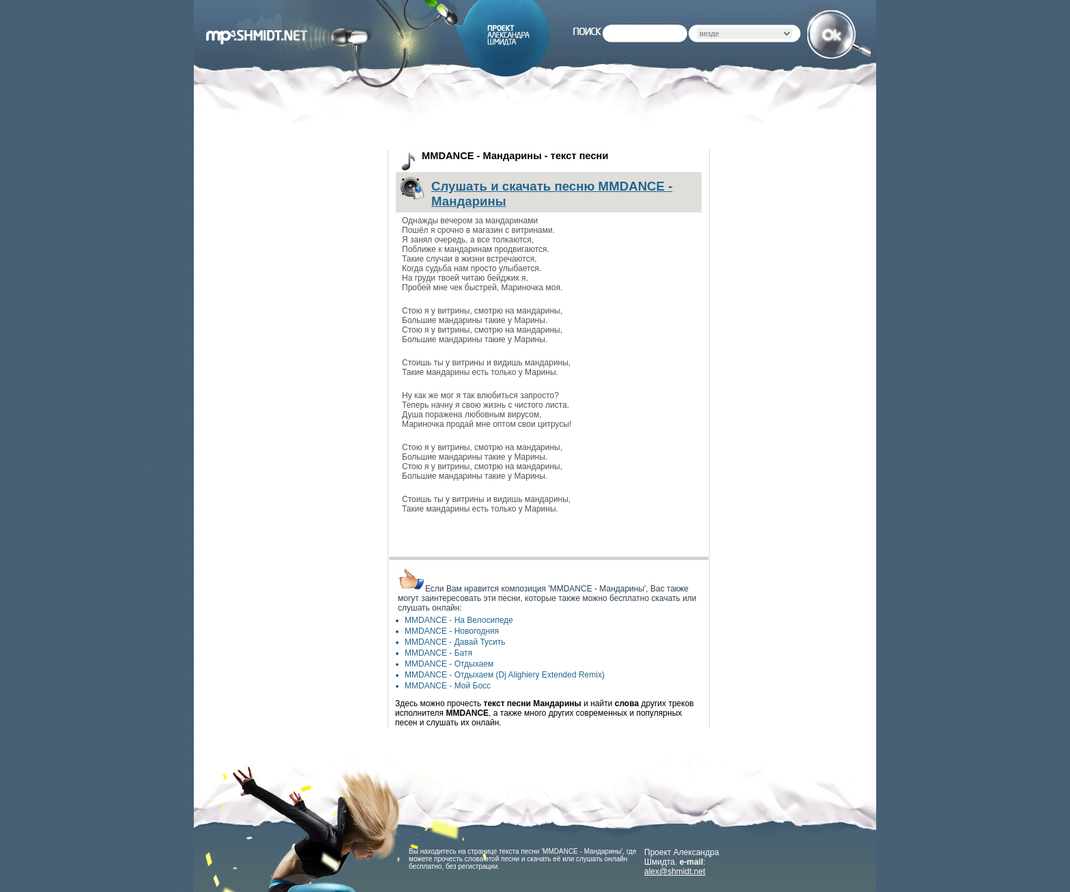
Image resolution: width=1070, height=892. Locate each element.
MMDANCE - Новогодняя (452, 631)
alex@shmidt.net (675, 871)
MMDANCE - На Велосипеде (459, 620)
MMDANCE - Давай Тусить (455, 642)
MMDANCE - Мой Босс (448, 686)
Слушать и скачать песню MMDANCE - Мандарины (551, 193)
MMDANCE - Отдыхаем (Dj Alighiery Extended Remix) (505, 675)
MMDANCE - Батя (438, 653)
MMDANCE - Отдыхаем (449, 664)
